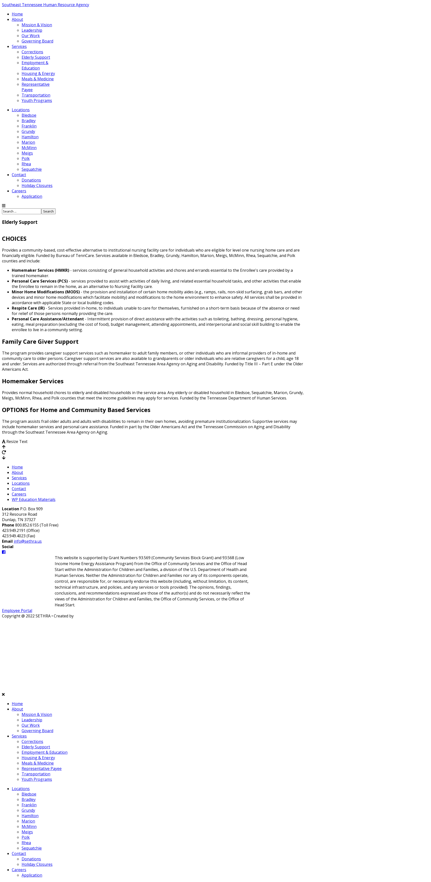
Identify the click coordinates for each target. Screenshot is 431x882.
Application (32, 196)
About (17, 19)
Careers (19, 191)
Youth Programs (37, 100)
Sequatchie (32, 169)
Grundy (28, 131)
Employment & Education (35, 65)
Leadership (32, 30)
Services (19, 46)
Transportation (36, 95)
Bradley (29, 120)
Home (17, 14)
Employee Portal (17, 610)
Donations (31, 180)
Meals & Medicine (38, 79)
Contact (19, 174)
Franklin (29, 126)
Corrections (32, 52)
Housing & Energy (38, 73)
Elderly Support (36, 57)
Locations (21, 110)
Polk (26, 158)
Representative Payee (42, 768)
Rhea (26, 164)
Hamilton (30, 137)
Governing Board (37, 41)
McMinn (29, 147)
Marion (28, 142)
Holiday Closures (37, 185)
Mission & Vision (37, 25)
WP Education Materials (33, 499)
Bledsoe (29, 115)
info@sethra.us (28, 541)
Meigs (27, 153)
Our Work (31, 35)
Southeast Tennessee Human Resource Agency (45, 4)
